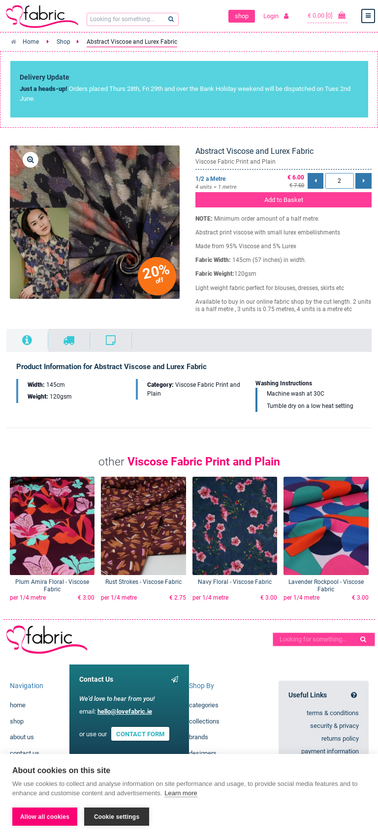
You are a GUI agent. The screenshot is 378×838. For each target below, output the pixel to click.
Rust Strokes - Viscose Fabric (143, 581)
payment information (330, 751)
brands (198, 737)
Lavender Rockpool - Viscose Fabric (326, 585)
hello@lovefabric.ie (124, 711)
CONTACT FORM (140, 734)
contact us (24, 753)
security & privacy (334, 725)
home (18, 705)
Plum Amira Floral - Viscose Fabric (52, 585)
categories (204, 705)
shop (242, 16)
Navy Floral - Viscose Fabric (235, 581)
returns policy (340, 738)
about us (22, 737)
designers (203, 753)
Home (31, 41)
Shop (63, 41)
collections (204, 721)
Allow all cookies (44, 816)
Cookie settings (116, 816)
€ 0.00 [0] (327, 15)
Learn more (180, 793)
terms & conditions (333, 713)
